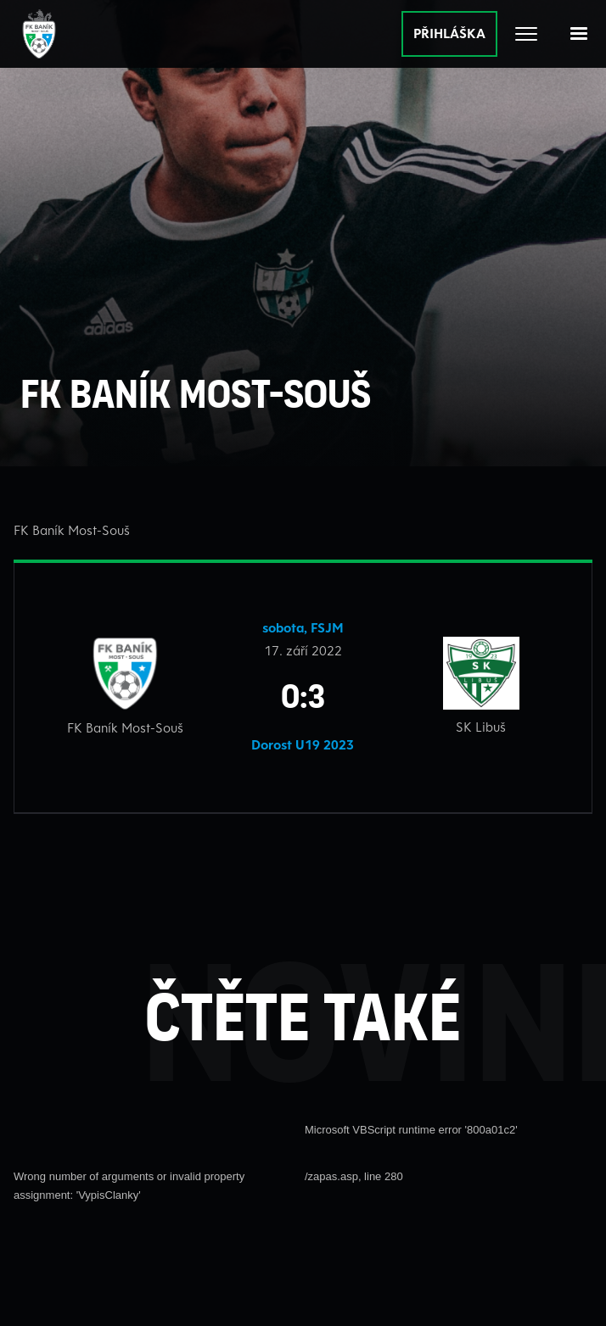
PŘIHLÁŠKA (449, 33)
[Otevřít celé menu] (526, 34)
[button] (578, 33)
